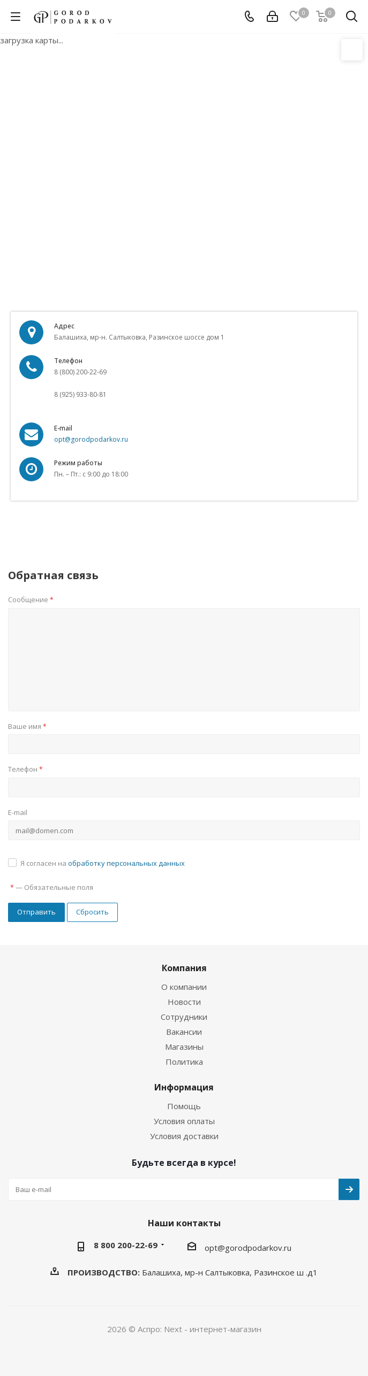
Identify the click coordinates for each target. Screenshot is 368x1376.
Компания (184, 968)
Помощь (184, 1106)
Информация (184, 1087)
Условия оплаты (184, 1121)
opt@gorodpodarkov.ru (91, 439)
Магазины (184, 1046)
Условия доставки (184, 1136)
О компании (184, 986)
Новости (184, 1001)
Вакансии (184, 1031)
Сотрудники (184, 1016)
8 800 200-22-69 (125, 1245)
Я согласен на (102, 863)
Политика (184, 1061)
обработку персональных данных (126, 863)
